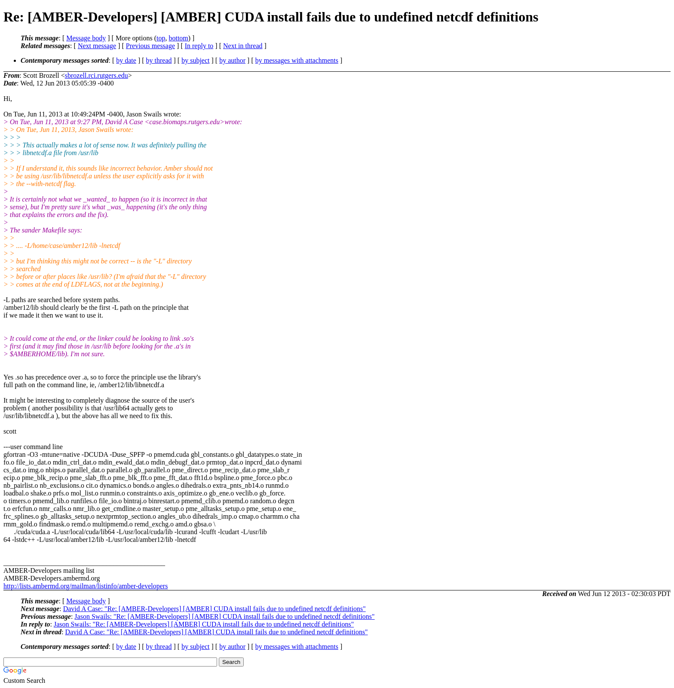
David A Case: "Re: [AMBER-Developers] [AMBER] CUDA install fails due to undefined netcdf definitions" (214, 608)
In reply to (199, 45)
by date (126, 60)
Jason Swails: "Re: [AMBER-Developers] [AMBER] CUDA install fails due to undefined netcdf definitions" (224, 616)
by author (232, 60)
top (160, 38)
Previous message (150, 45)
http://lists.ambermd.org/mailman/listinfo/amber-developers (85, 586)
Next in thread (243, 45)
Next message (97, 45)
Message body (86, 38)
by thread (159, 60)
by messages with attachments (296, 60)
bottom (178, 38)
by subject (195, 60)
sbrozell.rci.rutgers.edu (96, 75)
